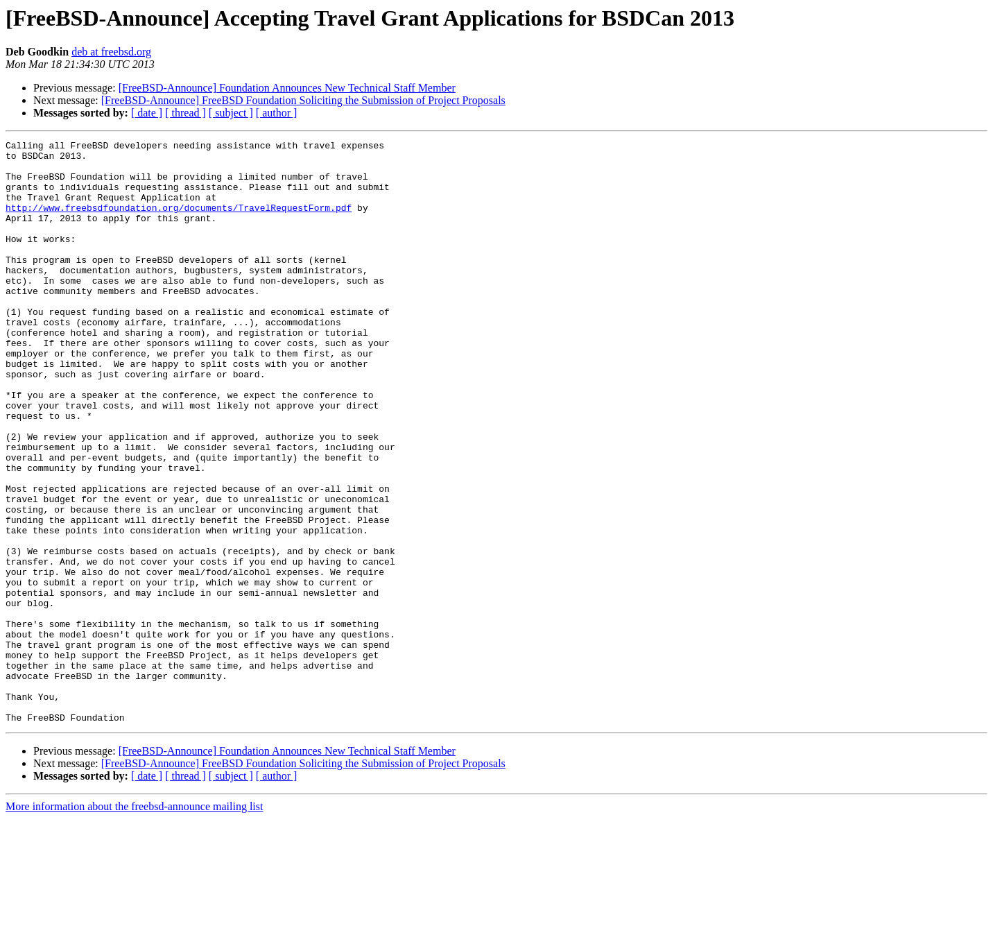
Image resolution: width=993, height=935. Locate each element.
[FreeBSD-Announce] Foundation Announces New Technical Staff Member (287, 88)
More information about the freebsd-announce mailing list (134, 923)
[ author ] (276, 113)
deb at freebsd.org (111, 52)
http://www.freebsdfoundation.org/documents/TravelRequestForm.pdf (179, 222)
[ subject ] (231, 113)
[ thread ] (185, 113)
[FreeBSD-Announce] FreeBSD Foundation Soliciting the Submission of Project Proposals (303, 100)
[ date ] (146, 113)
